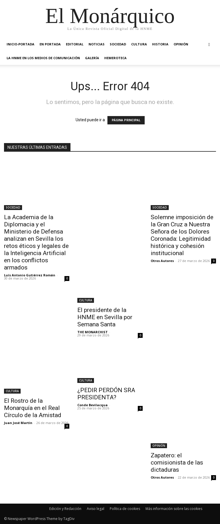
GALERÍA (92, 58)
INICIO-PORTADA (20, 44)
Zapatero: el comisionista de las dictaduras (177, 462)
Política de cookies (125, 508)
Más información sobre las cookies (174, 508)
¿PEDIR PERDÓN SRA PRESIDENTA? (106, 394)
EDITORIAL (74, 44)
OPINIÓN (181, 44)
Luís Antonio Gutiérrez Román (29, 275)
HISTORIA (160, 44)
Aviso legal (95, 508)
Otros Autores (162, 261)
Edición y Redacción (65, 508)
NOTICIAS (97, 44)
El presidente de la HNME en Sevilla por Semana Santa (104, 317)
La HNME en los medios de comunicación (43, 58)
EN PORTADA (50, 44)
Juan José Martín (18, 423)
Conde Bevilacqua (92, 405)
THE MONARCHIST (92, 332)
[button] (209, 44)
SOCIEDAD (118, 44)
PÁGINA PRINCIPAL (126, 120)
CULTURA (139, 44)
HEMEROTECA (115, 58)
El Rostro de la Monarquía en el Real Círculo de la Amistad (32, 408)
